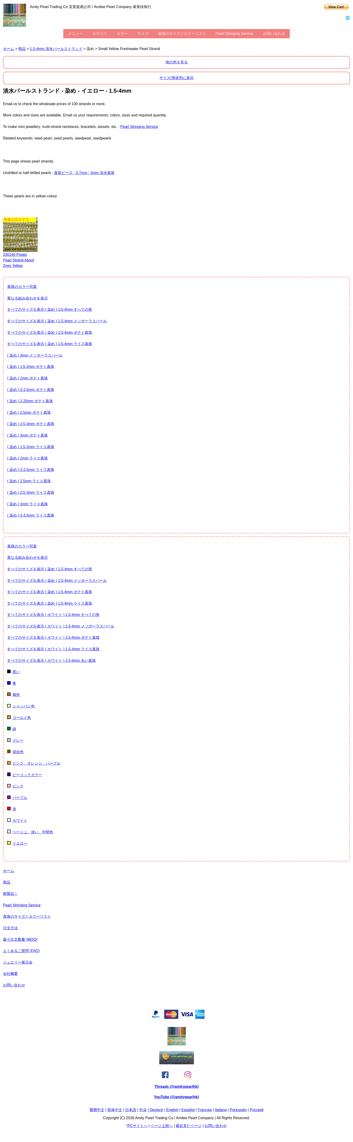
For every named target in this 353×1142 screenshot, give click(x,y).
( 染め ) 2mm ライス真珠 (27, 458)
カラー (122, 34)
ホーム (8, 49)
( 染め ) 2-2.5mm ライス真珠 (30, 470)
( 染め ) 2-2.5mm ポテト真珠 (30, 390)
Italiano (221, 1110)
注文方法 (10, 928)
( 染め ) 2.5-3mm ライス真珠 (30, 492)
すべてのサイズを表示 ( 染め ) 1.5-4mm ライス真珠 (49, 344)
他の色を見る (177, 62)
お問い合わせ (274, 34)
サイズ (142, 34)
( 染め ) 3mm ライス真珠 (27, 504)
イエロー (17, 843)
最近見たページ (189, 1126)
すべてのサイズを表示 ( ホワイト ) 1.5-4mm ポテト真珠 (53, 637)
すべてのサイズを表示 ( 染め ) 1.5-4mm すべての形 (49, 309)
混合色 (15, 752)
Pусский (256, 1110)
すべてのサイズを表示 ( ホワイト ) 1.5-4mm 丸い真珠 (51, 661)
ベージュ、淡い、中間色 (30, 832)
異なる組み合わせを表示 (27, 298)
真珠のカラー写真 (22, 287)
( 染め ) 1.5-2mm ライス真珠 (30, 447)
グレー (15, 741)
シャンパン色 (21, 706)
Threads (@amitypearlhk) (176, 1087)
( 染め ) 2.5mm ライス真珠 (29, 481)
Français (205, 1110)
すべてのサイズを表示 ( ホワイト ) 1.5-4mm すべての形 (53, 615)
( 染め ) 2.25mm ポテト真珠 (30, 401)
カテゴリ (99, 34)
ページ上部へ (162, 1126)
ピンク (15, 786)
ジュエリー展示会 (18, 962)
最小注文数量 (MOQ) (20, 939)
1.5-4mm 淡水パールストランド (56, 49)
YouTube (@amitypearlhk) (176, 1097)
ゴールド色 (19, 718)
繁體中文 (97, 1110)
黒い (13, 672)
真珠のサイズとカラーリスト (182, 34)
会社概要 (10, 974)
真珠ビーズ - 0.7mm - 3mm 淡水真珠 (84, 173)
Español (188, 1110)
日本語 (130, 1110)
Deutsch (156, 1110)
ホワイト (17, 820)
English (172, 1110)
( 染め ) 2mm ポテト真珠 (27, 378)
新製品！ (10, 894)
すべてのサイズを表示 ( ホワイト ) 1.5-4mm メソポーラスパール (60, 626)
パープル (17, 798)
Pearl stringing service (234, 34)
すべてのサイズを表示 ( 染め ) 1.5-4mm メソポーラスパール (57, 321)
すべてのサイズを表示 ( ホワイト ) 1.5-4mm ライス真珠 (53, 649)
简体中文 (114, 1110)
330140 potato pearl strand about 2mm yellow (18, 260)
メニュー (75, 34)
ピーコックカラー (24, 775)
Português (238, 1110)
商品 (22, 49)
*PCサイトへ (137, 1126)
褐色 (13, 695)
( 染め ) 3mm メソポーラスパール (35, 355)
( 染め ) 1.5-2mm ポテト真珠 (30, 367)
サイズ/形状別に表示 (176, 78)
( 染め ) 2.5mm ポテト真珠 (29, 412)
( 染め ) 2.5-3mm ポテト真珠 (30, 424)
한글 (143, 1110)
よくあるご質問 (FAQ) (21, 951)
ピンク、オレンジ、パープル (33, 763)
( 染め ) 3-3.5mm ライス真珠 (30, 515)
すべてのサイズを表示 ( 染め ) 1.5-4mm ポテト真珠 (49, 332)
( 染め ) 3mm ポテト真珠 (27, 435)
